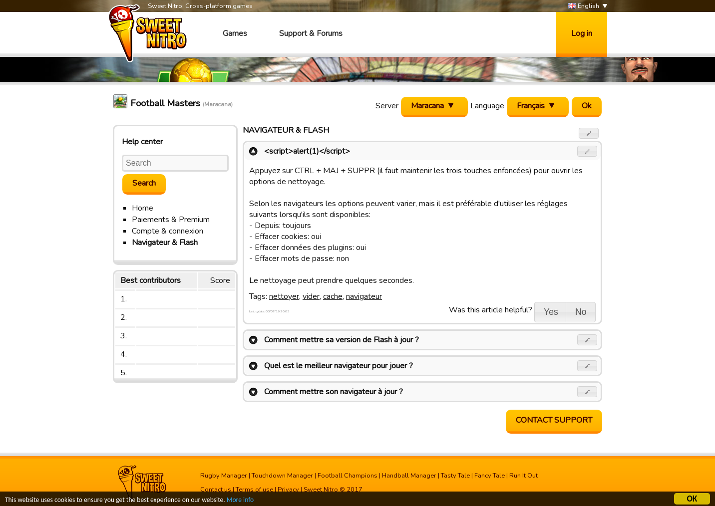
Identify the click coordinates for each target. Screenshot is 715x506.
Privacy (288, 489)
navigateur (364, 296)
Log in (581, 33)
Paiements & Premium (171, 219)
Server (386, 105)
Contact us (215, 489)
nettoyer (284, 296)
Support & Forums (311, 33)
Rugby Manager (223, 475)
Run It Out (523, 475)
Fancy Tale (489, 475)
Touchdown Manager (282, 475)
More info (240, 501)
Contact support (554, 420)
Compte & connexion (167, 231)
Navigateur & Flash (165, 242)
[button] (589, 133)
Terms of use (254, 489)
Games (235, 33)
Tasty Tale (455, 475)
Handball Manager (409, 475)
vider (311, 296)
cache (333, 296)
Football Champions (347, 475)
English (583, 6)
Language (487, 105)
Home (142, 208)
